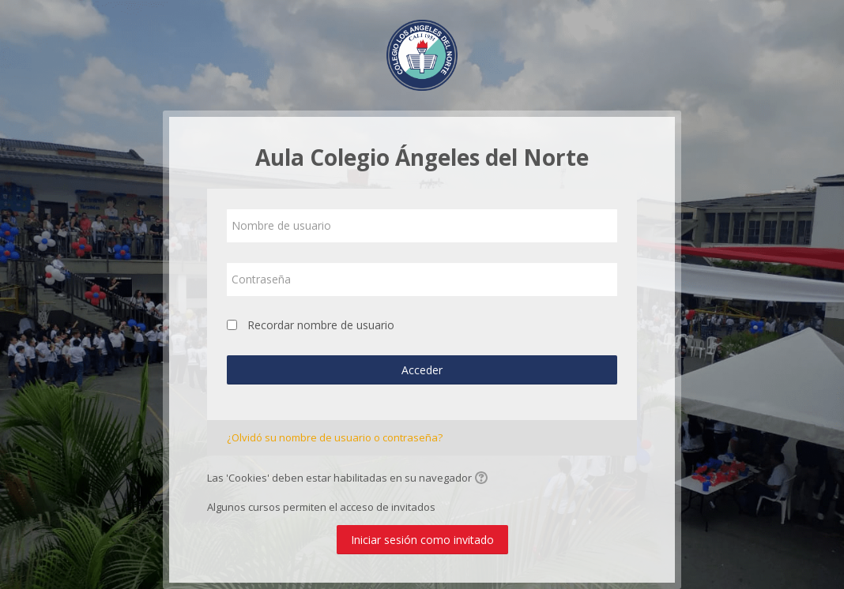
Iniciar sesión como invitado (422, 539)
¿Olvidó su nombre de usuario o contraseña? (335, 437)
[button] (483, 479)
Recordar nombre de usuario (320, 324)
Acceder (422, 369)
